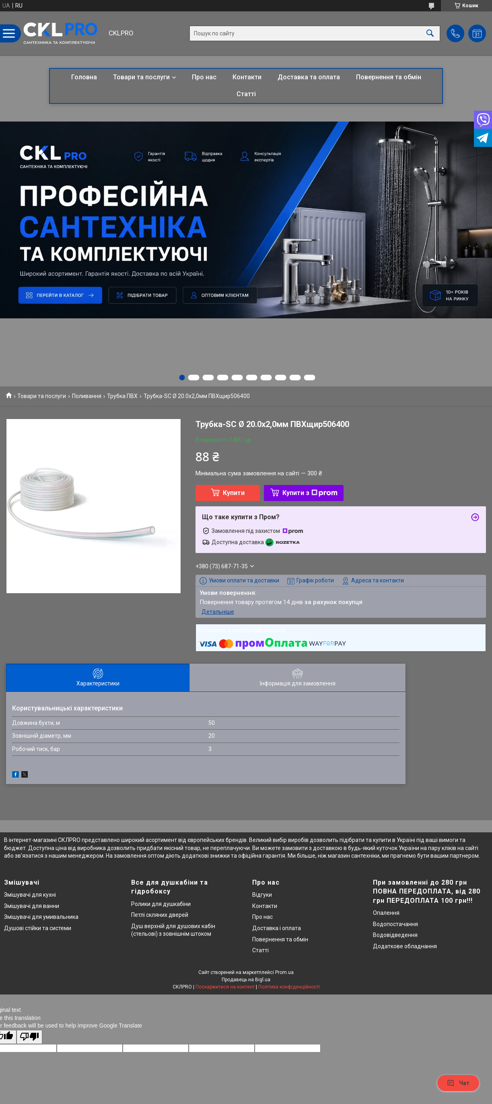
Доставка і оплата (276, 928)
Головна (84, 77)
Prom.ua (284, 972)
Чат (458, 1083)
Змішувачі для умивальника (41, 917)
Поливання (86, 396)
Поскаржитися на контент (225, 987)
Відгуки (262, 894)
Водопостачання (395, 924)
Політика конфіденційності (289, 987)
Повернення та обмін (388, 77)
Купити (234, 493)
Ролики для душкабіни (161, 904)
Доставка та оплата (309, 77)
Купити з (310, 493)
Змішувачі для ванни (31, 906)
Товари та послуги (141, 77)
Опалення (386, 913)
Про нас (204, 77)
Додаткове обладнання (405, 946)
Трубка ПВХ (122, 396)
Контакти (247, 77)
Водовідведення (395, 935)
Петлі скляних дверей (159, 915)
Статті (246, 94)
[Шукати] (430, 33)
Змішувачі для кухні (30, 894)
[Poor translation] (29, 1037)
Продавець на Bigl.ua (246, 979)
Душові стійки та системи (37, 928)
